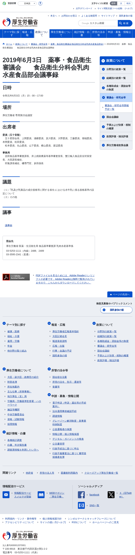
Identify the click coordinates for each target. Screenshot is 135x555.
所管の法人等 (47, 465)
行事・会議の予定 (62, 348)
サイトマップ (108, 16)
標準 (113, 3)
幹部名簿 (12, 377)
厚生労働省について (19, 366)
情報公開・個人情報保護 (65, 427)
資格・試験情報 (15, 414)
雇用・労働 (13, 338)
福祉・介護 (13, 333)
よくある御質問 (89, 16)
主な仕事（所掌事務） (19, 386)
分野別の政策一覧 (116, 69)
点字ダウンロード (84, 8)
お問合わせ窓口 (69, 16)
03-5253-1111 (22, 545)
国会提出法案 (59, 372)
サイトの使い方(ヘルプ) (53, 515)
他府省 (29, 465)
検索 (126, 23)
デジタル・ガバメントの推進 (68, 431)
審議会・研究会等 (116, 97)
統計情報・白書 (17, 427)
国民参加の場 (125, 16)
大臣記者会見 (59, 333)
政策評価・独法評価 (117, 136)
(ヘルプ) (128, 8)
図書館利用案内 (69, 465)
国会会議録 (112, 117)
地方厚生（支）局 (17, 391)
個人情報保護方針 (52, 511)
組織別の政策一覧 (116, 78)
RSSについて (79, 515)
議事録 (8, 225)
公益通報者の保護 (62, 422)
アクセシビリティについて (19, 515)
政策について (115, 60)
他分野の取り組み (17, 348)
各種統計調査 (14, 433)
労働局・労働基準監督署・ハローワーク (24, 398)
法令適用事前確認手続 (64, 404)
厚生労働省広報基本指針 (65, 328)
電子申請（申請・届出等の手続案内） (69, 397)
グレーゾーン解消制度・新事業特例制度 (69, 415)
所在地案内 (13, 382)
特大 (129, 3)
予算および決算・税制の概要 (118, 127)
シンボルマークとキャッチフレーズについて (92, 511)
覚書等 (56, 382)
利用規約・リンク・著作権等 (20, 511)
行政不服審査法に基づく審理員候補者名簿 (69, 448)
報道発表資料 (59, 338)
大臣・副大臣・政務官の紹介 (23, 372)
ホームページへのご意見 (105, 515)
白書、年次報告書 (17, 437)
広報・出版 (58, 343)
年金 (9, 343)
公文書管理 (58, 436)
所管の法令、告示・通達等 (66, 377)
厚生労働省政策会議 (117, 145)
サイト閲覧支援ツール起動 (110, 8)
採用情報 (12, 419)
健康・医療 (13, 328)
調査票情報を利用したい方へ (23, 442)
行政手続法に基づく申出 (65, 441)
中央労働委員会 (15, 409)
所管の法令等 (60, 366)
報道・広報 (59, 323)
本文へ (53, 16)
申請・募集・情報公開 (66, 389)
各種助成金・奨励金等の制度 (118, 88)
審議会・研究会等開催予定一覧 (117, 107)
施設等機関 (13, 404)
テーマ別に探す (17, 323)
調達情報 (57, 409)
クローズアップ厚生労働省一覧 (101, 465)
